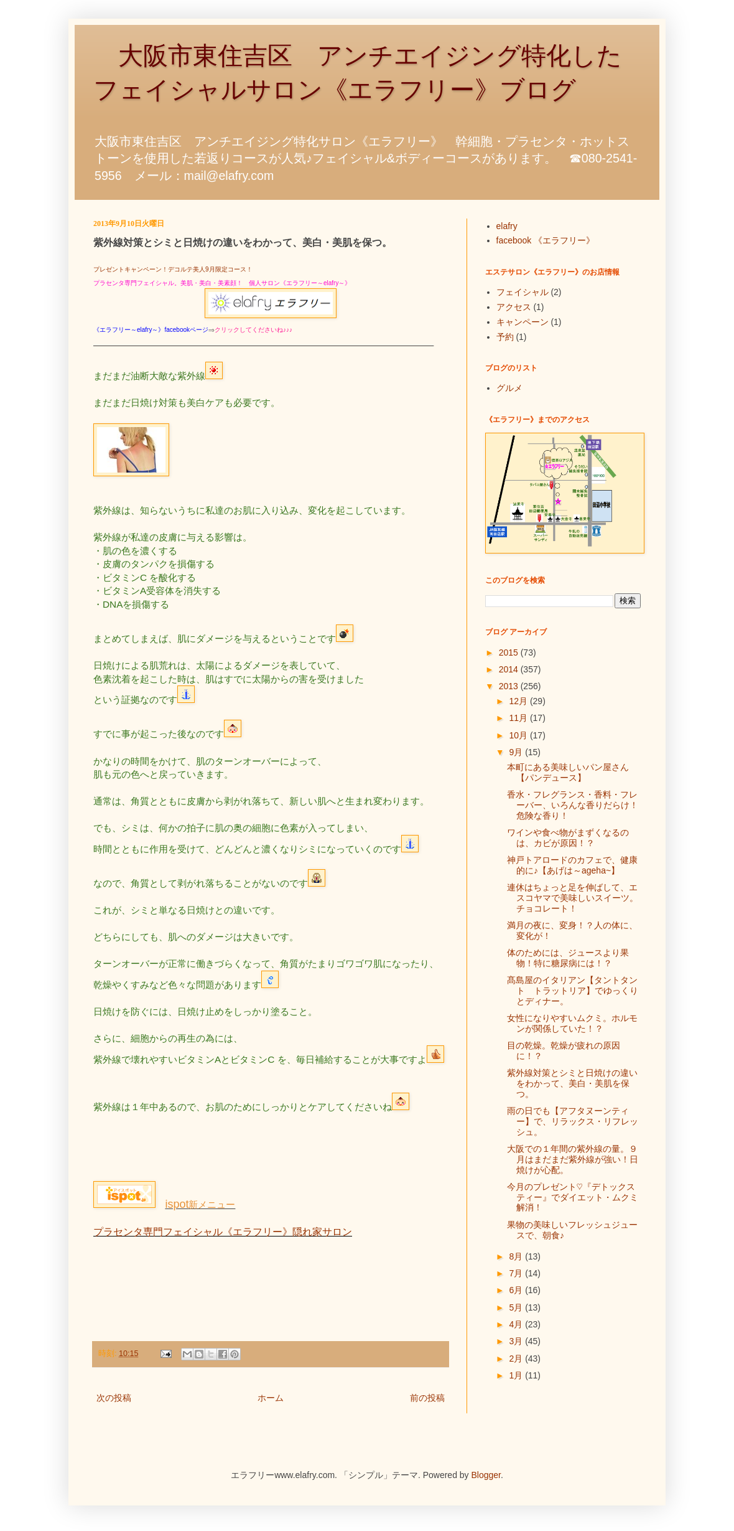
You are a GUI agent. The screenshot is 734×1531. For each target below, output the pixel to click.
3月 (517, 1341)
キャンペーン (522, 322)
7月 (517, 1273)
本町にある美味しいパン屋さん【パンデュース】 (568, 772)
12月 (519, 701)
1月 (517, 1375)
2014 (510, 669)
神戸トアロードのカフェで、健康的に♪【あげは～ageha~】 (572, 865)
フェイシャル (522, 292)
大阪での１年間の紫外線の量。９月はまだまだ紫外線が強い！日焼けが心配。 (572, 1159)
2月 (517, 1359)
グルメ (509, 388)
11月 (519, 718)
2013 (510, 686)
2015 (510, 652)
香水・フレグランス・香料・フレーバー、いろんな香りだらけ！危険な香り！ (572, 805)
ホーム (271, 1398)
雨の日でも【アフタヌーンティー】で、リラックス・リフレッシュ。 (572, 1121)
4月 (517, 1324)
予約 (505, 337)
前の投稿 (427, 1398)
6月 (517, 1290)
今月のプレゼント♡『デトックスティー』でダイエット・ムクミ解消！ (572, 1197)
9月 (517, 752)
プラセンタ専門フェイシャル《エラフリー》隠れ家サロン (222, 1232)
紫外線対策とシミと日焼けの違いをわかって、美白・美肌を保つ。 (572, 1083)
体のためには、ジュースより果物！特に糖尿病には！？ (568, 958)
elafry (507, 226)
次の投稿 (113, 1398)
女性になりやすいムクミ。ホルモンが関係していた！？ (572, 1023)
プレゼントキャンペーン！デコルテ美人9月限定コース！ (173, 269)
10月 (519, 735)
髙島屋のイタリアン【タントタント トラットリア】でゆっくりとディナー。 (572, 990)
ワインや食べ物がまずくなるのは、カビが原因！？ (568, 837)
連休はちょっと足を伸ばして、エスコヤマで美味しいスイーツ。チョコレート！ (572, 897)
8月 (517, 1256)
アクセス (513, 307)
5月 (517, 1307)
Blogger (486, 1475)
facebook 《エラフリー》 (545, 240)
